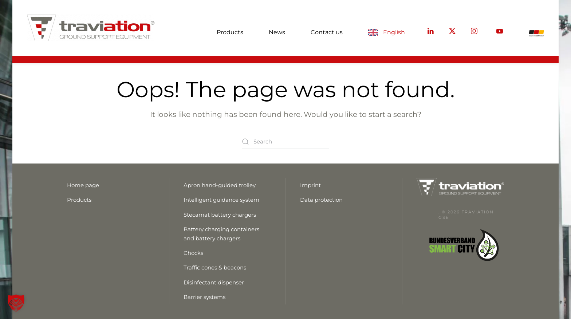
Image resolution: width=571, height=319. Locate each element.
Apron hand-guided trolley (220, 185)
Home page (83, 185)
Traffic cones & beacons (215, 267)
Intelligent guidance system (221, 199)
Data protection (321, 199)
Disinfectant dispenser (214, 282)
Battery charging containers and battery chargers (221, 233)
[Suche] (285, 141)
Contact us (327, 32)
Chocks (193, 252)
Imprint (310, 185)
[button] (16, 303)
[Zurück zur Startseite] (90, 28)
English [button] (394, 32)
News (277, 32)
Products (230, 32)
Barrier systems (204, 297)
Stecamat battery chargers (220, 214)
